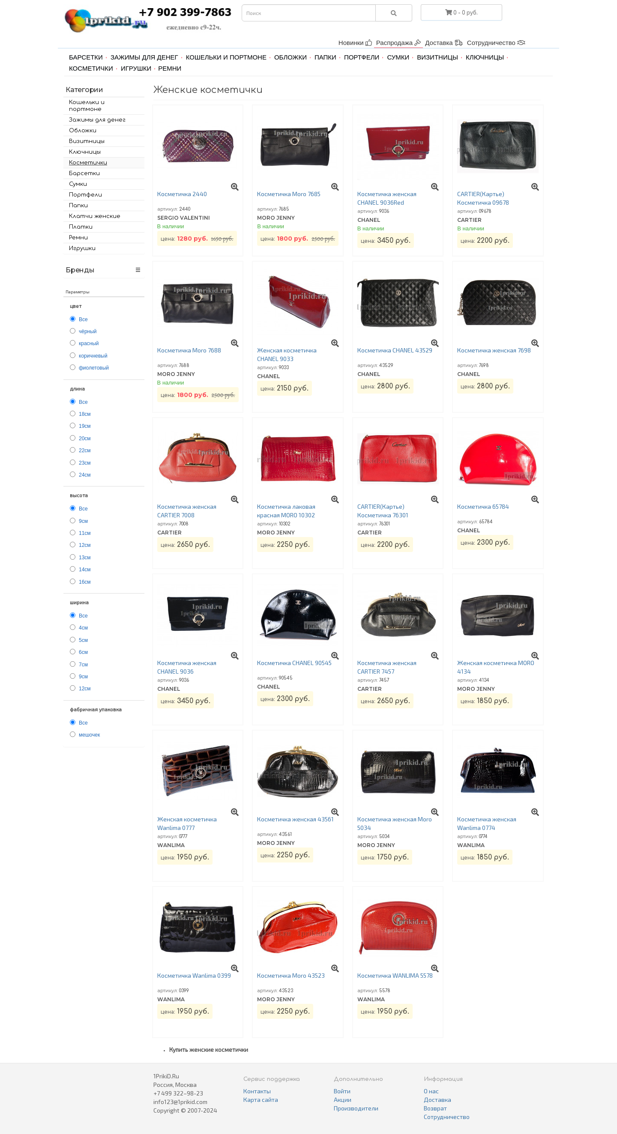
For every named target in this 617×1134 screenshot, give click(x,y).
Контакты (257, 1091)
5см (83, 640)
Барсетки (86, 57)
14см (85, 570)
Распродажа (398, 42)
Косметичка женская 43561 (295, 819)
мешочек (89, 735)
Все (83, 319)
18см (85, 414)
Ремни (169, 68)
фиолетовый (94, 368)
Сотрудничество (496, 42)
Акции (342, 1099)
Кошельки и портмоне (226, 57)
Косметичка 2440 (182, 193)
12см (85, 545)
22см (85, 451)
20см (85, 439)
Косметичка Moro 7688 (189, 350)
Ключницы (485, 57)
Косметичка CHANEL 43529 (394, 350)
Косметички (91, 68)
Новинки (355, 42)
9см (83, 521)
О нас (431, 1091)
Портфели (361, 57)
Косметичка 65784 (483, 506)
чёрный (88, 331)
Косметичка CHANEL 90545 (294, 662)
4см (83, 628)
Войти (342, 1091)
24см (85, 475)
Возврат (435, 1108)
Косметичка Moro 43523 (291, 975)
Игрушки (136, 68)
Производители (356, 1108)
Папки (325, 57)
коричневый (93, 356)
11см (85, 533)
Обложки (290, 57)
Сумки (398, 57)
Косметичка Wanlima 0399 (194, 975)
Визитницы (437, 57)
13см (85, 558)
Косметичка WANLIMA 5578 (395, 975)
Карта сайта (260, 1099)
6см (83, 652)
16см (85, 582)
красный (89, 343)
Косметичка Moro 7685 (288, 193)
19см (85, 426)
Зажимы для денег (144, 57)
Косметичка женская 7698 (494, 350)
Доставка (444, 42)
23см (85, 463)
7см (83, 665)
